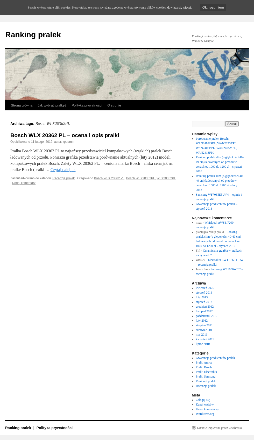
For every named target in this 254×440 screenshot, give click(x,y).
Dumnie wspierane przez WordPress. (220, 428)
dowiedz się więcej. (179, 7)
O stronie (114, 105)
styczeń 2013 (204, 302)
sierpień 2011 (204, 325)
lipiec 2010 (203, 344)
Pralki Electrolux (206, 372)
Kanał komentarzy (207, 409)
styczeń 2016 (204, 292)
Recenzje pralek (63, 178)
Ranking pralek (33, 34)
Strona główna (21, 105)
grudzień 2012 (205, 306)
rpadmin (68, 142)
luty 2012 (202, 320)
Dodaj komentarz (24, 183)
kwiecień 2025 (205, 288)
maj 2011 (202, 334)
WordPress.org (205, 414)
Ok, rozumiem (213, 7)
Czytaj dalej (63, 169)
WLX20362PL (166, 178)
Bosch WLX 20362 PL (109, 178)
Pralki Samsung (206, 376)
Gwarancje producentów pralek (215, 358)
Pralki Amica (204, 362)
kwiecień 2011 (205, 339)
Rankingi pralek (206, 381)
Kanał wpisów (205, 404)
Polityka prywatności (87, 105)
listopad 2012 (204, 311)
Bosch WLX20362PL (140, 178)
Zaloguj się (203, 400)
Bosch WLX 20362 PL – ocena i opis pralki (64, 135)
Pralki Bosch (204, 367)
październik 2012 (206, 316)
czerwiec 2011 (205, 330)
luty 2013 (202, 297)
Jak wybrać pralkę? (52, 105)
